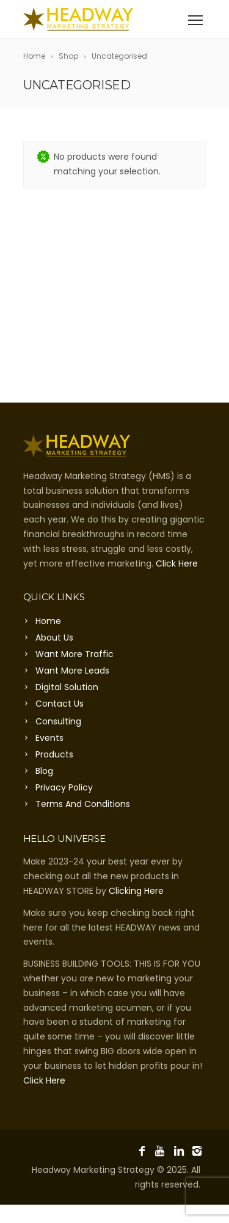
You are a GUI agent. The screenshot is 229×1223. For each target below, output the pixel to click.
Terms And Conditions (82, 804)
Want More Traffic (74, 654)
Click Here (177, 563)
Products (54, 754)
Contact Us (59, 703)
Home (48, 621)
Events (49, 738)
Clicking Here (136, 891)
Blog (44, 771)
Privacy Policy (64, 787)
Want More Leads (72, 670)
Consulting (58, 721)
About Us (54, 637)
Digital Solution (66, 687)
